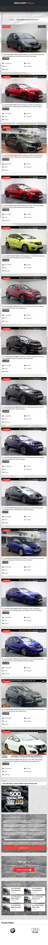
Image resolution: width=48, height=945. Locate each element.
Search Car (24, 848)
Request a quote (24, 870)
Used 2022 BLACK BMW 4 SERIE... (16, 898)
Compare (6, 26)
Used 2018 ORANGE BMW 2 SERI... (38, 906)
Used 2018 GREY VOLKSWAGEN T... (16, 889)
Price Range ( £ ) (6, 837)
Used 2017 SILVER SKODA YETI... (37, 898)
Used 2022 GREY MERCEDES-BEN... (16, 906)
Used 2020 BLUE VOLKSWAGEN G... (37, 889)
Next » (5, 781)
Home (12, 20)
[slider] (3, 840)
